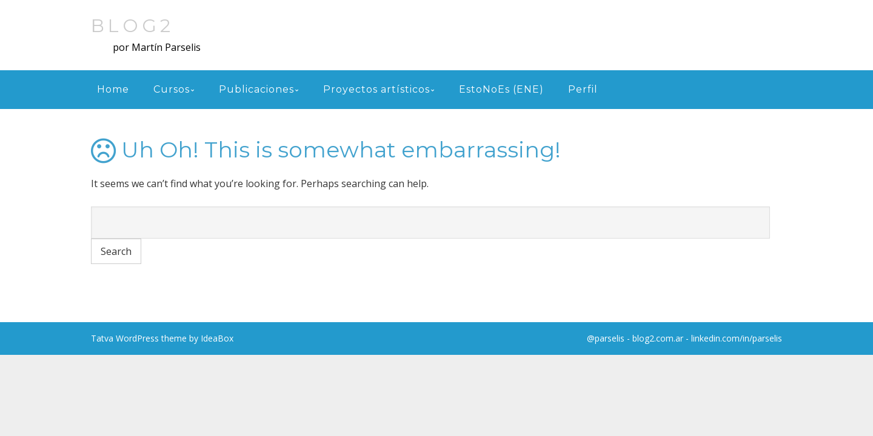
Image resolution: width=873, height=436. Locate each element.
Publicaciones (256, 89)
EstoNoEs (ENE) (501, 89)
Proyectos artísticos (376, 89)
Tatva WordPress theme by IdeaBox (162, 338)
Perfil (583, 89)
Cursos (171, 89)
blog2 (132, 26)
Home (113, 89)
